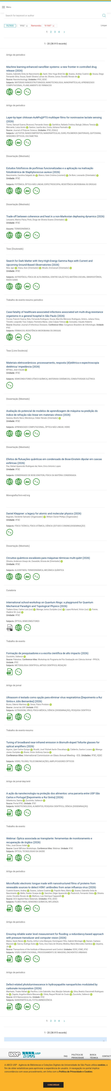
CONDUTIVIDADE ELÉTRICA (83, 379)
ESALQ (55, 130)
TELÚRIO (25, 761)
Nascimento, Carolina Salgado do (20, 175)
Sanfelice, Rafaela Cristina (63, 125)
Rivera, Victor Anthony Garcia (36, 752)
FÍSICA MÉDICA (39, 710)
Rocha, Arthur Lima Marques (39, 941)
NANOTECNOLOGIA (54, 82)
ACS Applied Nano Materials (25, 899)
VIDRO (67, 427)
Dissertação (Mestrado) (18, 156)
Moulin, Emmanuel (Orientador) (55, 268)
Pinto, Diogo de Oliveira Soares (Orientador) (46, 220)
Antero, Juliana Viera (90, 319)
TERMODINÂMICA (22, 229)
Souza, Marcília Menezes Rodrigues (65, 319)
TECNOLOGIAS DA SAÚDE (33, 851)
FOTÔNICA (19, 184)
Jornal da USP (19, 707)
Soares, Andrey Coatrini (79, 74)
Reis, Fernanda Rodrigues (38, 319)
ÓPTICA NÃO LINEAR (34, 184)
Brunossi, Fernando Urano (37, 125)
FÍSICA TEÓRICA (22, 526)
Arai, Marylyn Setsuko (60, 991)
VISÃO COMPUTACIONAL (26, 952)
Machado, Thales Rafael (16, 991)
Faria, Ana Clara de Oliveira (50, 944)
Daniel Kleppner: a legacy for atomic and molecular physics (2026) (43, 513)
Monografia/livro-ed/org (18, 495)
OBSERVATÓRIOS (93, 277)
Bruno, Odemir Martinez (16, 704)
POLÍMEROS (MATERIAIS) (78, 133)
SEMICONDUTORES (30, 621)
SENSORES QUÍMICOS (37, 902)
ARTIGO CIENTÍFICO (48, 665)
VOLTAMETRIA (31, 136)
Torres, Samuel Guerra (15, 125)
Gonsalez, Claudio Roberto (80, 322)
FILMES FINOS (21, 902)
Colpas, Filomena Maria (37, 322)
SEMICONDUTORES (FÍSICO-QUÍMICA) (31, 379)
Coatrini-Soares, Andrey (16, 890)
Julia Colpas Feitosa (57, 322)
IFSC (39, 79)
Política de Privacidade (77, 1056)
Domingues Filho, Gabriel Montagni (67, 941)
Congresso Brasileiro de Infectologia (79, 325)
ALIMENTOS (38, 806)
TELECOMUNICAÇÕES (39, 761)
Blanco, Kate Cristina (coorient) (52, 175)
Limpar (104, 25)
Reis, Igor (10, 268)
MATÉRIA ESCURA (77, 277)
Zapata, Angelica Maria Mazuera (26, 994)
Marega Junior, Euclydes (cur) (49, 609)
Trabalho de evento (15, 641)
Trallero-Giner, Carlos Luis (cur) (19, 609)
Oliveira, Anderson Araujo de (18, 561)
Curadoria (11, 590)
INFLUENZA (53, 902)
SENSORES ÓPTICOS (15, 136)
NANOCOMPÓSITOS (34, 133)
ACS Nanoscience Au (22, 997)
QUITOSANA (95, 133)
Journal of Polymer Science (25, 130)
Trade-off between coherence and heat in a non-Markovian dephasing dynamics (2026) (55, 216)
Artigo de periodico (15, 55)
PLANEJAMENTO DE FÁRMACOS (37, 85)
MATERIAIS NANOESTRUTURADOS (30, 82)
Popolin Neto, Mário (62, 890)
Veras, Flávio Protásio (39, 704)
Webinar (56, 848)
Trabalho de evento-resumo (19, 730)
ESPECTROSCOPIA (52, 184)
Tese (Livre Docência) (17, 350)
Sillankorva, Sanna (14, 800)
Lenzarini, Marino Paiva (16, 220)
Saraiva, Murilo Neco (15, 418)
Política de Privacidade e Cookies (75, 1071)
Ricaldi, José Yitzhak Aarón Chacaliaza (50, 749)
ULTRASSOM (20, 710)
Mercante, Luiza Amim (16, 127)
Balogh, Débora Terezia (85, 125)
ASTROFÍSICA (21, 277)
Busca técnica (94, 1056)
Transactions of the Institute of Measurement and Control (38, 949)
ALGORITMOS (21, 570)
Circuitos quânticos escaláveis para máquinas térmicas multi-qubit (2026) (48, 557)
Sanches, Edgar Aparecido (56, 893)
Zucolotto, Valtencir (14, 656)
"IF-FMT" (49, 26)
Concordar (53, 1085)
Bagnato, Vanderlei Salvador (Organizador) (24, 517)
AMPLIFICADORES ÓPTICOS (62, 761)
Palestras (17, 659)
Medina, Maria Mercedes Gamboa (77, 944)
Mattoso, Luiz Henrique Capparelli (46, 896)
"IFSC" (24, 26)
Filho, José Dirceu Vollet (16, 845)
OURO (63, 133)
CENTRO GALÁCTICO (59, 277)
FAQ (65, 1056)
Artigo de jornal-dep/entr (18, 781)
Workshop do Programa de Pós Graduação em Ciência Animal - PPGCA (68, 659)
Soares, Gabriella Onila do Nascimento (22, 74)
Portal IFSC (18, 803)
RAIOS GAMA (12, 280)
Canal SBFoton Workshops (24, 848)
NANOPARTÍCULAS (72, 82)
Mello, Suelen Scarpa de (30, 893)
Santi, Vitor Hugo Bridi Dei (54, 74)
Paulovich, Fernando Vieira (82, 893)
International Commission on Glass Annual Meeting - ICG (52, 755)
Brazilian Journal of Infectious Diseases (30, 325)
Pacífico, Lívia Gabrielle (41, 991)
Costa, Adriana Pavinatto (57, 127)
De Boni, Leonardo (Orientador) (82, 175)
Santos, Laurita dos (37, 127)
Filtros (10, 26)
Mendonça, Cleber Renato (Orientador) (41, 418)
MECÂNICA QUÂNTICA (54, 570)
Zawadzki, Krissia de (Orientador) (45, 561)
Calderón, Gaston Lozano (81, 749)
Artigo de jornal (13, 685)
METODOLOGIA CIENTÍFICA (27, 665)
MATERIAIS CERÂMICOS (59, 379)
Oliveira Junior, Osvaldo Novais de (62, 76)
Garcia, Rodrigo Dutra (26, 944)
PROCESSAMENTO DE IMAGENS (52, 952)
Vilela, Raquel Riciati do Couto (56, 994)
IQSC (99, 755)
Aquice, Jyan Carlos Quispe (18, 749)
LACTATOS (19, 133)
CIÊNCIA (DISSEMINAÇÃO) (58, 710)
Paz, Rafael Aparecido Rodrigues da (21, 466)
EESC (44, 79)
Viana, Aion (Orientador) (28, 268)
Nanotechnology (20, 79)
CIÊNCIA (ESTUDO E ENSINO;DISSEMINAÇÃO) (65, 526)
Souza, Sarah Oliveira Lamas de (33, 76)
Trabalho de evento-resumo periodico (24, 300)
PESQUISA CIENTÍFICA (81, 710)
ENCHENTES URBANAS (77, 952)
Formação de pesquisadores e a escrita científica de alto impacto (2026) (47, 653)
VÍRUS (29, 710)
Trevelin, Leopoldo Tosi (16, 322)
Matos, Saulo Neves (14, 941)
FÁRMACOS (20, 331)
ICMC (80, 949)
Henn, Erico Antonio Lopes (49, 466)
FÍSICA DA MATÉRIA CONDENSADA (60, 475)
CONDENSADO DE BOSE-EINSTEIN (30, 475)
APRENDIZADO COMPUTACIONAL (29, 427)
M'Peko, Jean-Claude (15, 370)
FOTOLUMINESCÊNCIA (42, 1000)
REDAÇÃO (62, 665)
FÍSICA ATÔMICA (37, 526)
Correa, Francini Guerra (16, 319)
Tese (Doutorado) (15, 248)
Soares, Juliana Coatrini (40, 890)
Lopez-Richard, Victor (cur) (77, 609)
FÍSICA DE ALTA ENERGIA (39, 277)
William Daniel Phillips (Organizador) (62, 517)
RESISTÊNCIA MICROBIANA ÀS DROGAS (78, 184)
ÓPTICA (18, 621)
